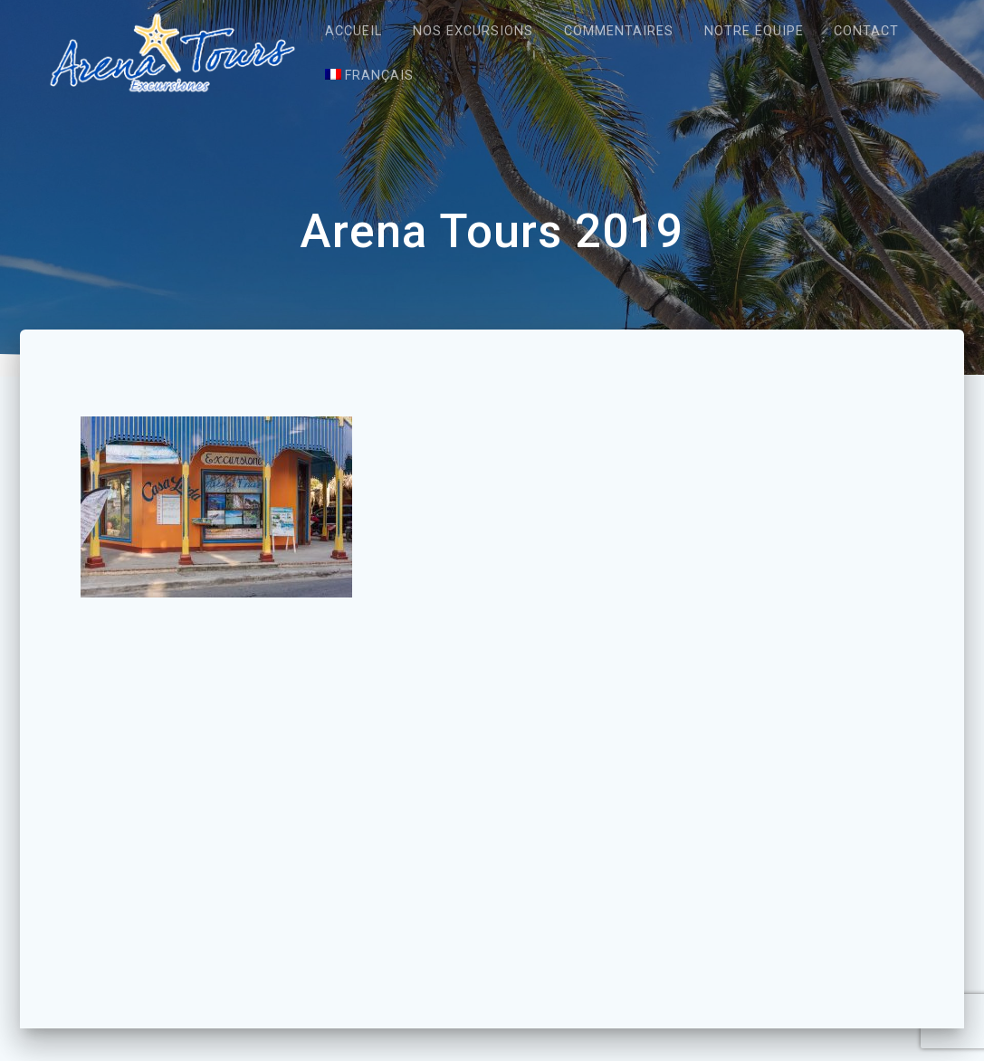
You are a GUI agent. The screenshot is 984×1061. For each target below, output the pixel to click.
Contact (866, 31)
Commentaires (619, 31)
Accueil (353, 31)
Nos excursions (473, 31)
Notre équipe (754, 31)
